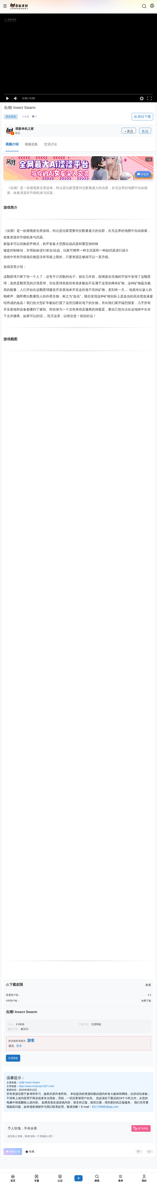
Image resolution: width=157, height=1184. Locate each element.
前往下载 (142, 116)
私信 (145, 131)
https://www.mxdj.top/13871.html (36, 1086)
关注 (128, 131)
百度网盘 (13, 1058)
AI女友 (143, 174)
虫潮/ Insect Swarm (29, 1082)
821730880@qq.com (105, 1106)
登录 (19, 1045)
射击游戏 (11, 116)
